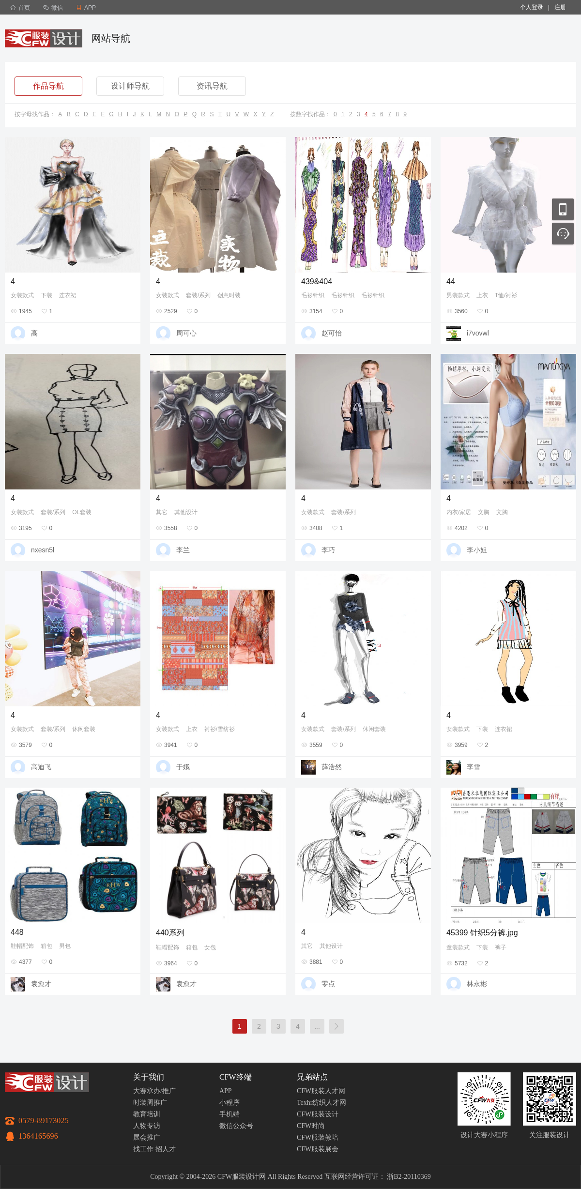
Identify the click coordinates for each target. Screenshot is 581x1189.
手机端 (229, 1114)
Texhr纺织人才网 (321, 1102)
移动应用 (563, 209)
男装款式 (458, 295)
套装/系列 (198, 295)
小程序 (229, 1102)
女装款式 (22, 295)
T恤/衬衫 (506, 295)
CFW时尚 (311, 1125)
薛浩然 (331, 767)
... (317, 1026)
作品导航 (48, 86)
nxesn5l (42, 550)
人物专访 (146, 1125)
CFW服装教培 (317, 1137)
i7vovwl (478, 333)
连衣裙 (67, 295)
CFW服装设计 (317, 1114)
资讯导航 (212, 86)
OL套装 (82, 512)
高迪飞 (41, 767)
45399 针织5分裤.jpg (482, 933)
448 (17, 932)
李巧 (328, 550)
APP (225, 1091)
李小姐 (477, 550)
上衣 (482, 295)
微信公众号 (236, 1125)
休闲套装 (83, 729)
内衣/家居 (458, 512)
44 (450, 281)
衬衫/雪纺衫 (219, 729)
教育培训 (146, 1114)
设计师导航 (130, 86)
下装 (46, 295)
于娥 (183, 767)
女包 (210, 947)
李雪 (473, 767)
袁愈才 (41, 984)
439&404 (316, 281)
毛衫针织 (312, 295)
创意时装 (229, 295)
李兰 (183, 550)
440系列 (170, 933)
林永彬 (477, 984)
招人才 (165, 1149)
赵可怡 (331, 333)
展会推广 (146, 1137)
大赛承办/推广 (154, 1091)
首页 (20, 7)
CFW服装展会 (317, 1149)
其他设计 (186, 512)
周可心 (186, 333)
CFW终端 (235, 1077)
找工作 (143, 1149)
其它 (162, 512)
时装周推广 (150, 1102)
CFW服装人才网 (321, 1091)
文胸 (483, 512)
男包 (65, 946)
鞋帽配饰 (22, 946)
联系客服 (563, 233)
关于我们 (148, 1077)
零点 (328, 984)
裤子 (500, 947)
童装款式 (458, 947)
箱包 (46, 946)
